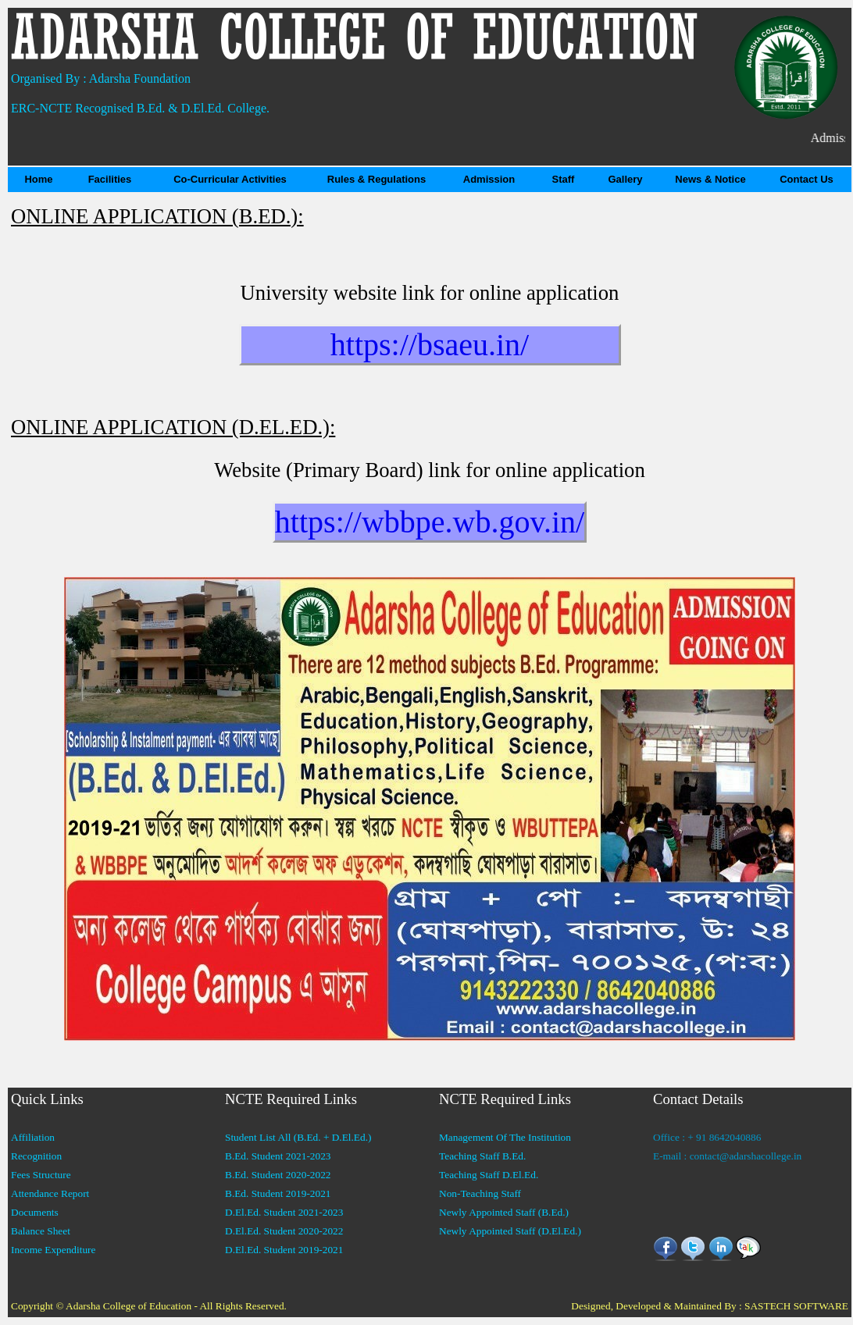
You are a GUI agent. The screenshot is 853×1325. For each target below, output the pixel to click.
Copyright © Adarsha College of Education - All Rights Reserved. (149, 1306)
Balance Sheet (40, 1231)
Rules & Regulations (376, 179)
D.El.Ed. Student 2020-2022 (284, 1231)
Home (38, 179)
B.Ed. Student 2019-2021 (278, 1193)
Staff (563, 179)
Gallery (625, 179)
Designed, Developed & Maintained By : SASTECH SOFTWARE (709, 1306)
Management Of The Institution (505, 1137)
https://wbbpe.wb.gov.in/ (429, 522)
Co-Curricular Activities (230, 179)
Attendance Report (50, 1193)
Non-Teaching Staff (480, 1193)
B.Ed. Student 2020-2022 (278, 1175)
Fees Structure (41, 1175)
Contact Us (806, 179)
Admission (489, 179)
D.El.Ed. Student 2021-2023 (284, 1212)
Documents (35, 1212)
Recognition (36, 1156)
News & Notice (710, 179)
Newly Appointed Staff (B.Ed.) (504, 1212)
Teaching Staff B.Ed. (482, 1156)
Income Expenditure (53, 1250)
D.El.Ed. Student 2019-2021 (284, 1250)
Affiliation (33, 1137)
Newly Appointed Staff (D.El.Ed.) (510, 1231)
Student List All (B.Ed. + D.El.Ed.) (298, 1137)
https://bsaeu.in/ (429, 344)
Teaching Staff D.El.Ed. (488, 1175)
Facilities (110, 179)
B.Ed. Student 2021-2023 (278, 1156)
